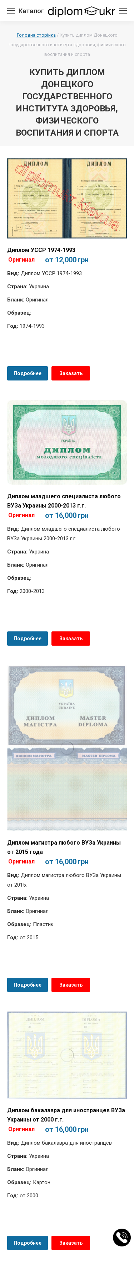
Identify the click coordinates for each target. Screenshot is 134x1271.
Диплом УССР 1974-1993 (41, 250)
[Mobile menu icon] (11, 11)
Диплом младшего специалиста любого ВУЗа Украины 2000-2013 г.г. (64, 501)
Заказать (71, 373)
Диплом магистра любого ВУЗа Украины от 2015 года (64, 847)
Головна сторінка (36, 35)
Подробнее (27, 373)
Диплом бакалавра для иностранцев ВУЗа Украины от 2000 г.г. (66, 1115)
